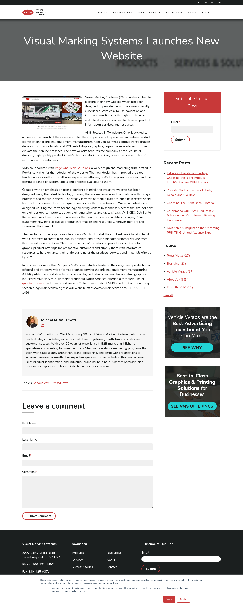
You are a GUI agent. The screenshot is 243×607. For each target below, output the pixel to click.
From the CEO (180, 287)
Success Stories (174, 12)
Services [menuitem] (77, 560)
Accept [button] (169, 599)
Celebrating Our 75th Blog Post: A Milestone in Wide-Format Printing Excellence (191, 215)
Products (103, 12)
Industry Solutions (122, 12)
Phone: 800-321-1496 (38, 564)
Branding (176, 264)
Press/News (60, 383)
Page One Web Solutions (72, 168)
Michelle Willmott (58, 320)
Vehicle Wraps (180, 272)
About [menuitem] (111, 560)
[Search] (198, 2)
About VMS (42, 383)
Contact (206, 12)
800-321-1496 (213, 2)
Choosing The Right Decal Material (191, 203)
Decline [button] (183, 599)
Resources (154, 12)
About (140, 12)
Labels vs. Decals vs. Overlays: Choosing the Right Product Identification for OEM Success (188, 177)
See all (168, 295)
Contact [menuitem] (112, 567)
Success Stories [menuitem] (82, 567)
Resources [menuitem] (114, 553)
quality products (33, 283)
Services (192, 12)
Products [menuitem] (78, 553)
